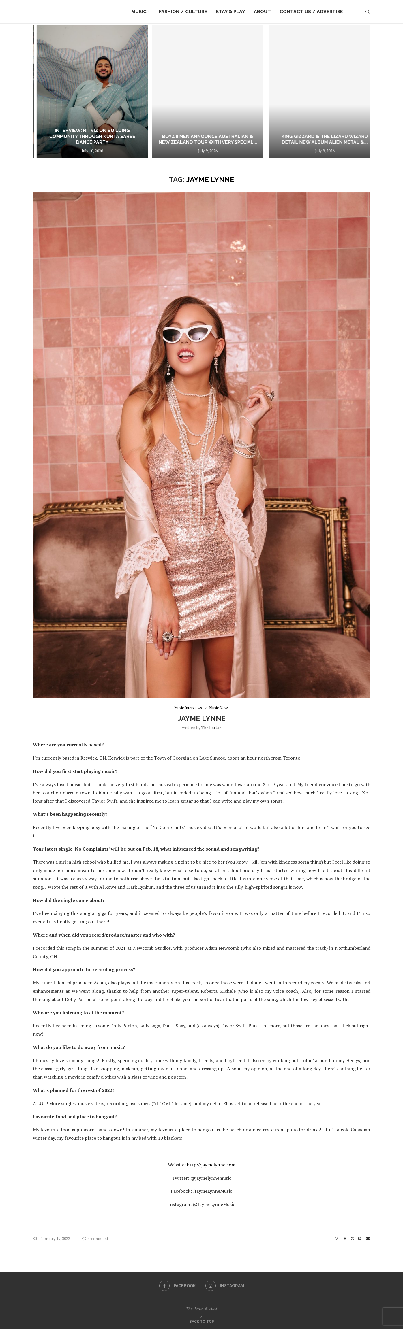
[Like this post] (336, 1238)
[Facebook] (177, 1286)
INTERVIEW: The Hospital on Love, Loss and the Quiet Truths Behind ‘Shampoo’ (79, 136)
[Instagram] (224, 1286)
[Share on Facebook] (345, 1238)
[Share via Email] (367, 1238)
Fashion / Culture (183, 11)
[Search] (367, 11)
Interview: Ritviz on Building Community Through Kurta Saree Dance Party (196, 136)
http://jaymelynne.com (210, 1165)
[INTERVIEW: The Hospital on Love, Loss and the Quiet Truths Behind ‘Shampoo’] (79, 91)
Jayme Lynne (202, 718)
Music (139, 11)
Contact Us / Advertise (311, 11)
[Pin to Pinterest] (360, 1238)
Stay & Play (230, 11)
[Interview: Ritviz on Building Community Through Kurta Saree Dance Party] (195, 91)
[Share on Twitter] (352, 1238)
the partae (211, 727)
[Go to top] (201, 1321)
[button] (201, 1217)
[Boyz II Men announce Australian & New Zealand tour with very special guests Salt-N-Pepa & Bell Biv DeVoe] (310, 91)
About (262, 11)
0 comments (96, 1238)
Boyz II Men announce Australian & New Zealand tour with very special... (311, 139)
